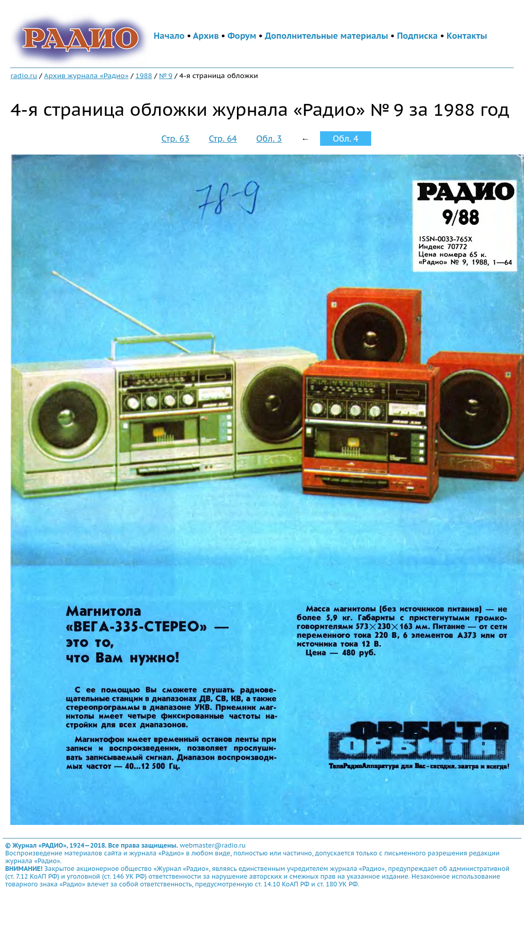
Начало (169, 35)
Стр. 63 (175, 138)
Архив (206, 35)
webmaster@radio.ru (213, 845)
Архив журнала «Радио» (86, 75)
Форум (242, 35)
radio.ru (23, 75)
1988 (143, 75)
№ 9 (165, 75)
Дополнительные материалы (326, 35)
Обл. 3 (269, 138)
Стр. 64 (222, 138)
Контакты (467, 35)
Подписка (417, 35)
